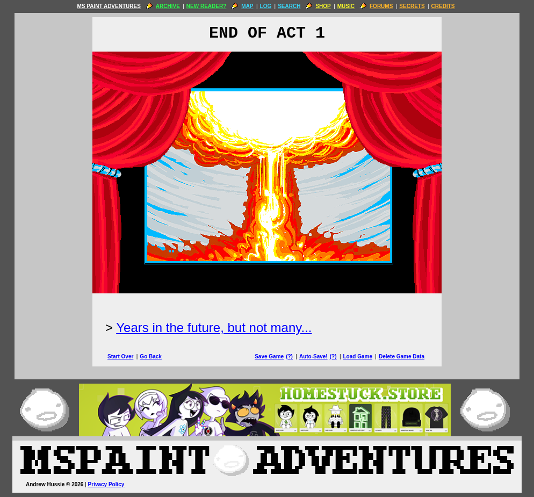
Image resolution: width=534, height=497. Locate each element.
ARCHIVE (168, 6)
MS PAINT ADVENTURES (108, 6)
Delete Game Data (401, 356)
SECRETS (411, 6)
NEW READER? (206, 6)
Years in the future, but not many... (214, 327)
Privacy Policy (106, 484)
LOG (266, 6)
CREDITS (443, 6)
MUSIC (346, 6)
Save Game (269, 356)
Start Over (120, 356)
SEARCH (289, 6)
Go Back (151, 356)
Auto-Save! (313, 356)
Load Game (357, 356)
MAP (247, 6)
